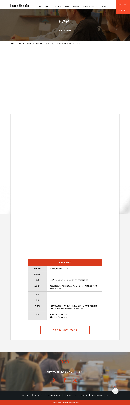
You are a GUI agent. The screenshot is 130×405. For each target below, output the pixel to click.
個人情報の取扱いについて (101, 395)
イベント (103, 6)
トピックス (57, 6)
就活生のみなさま (54, 395)
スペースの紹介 (43, 6)
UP (114, 390)
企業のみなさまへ (89, 6)
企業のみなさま (70, 395)
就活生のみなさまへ (72, 6)
